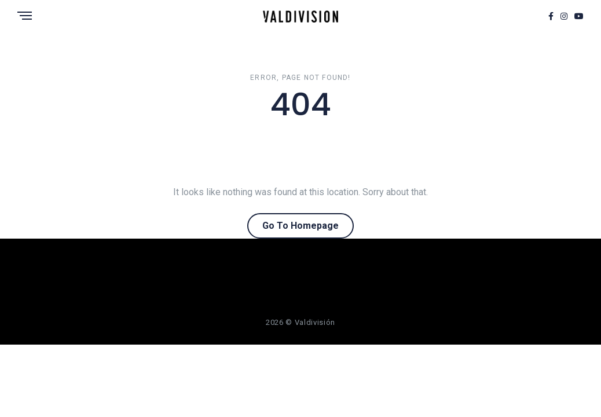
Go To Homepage (300, 225)
